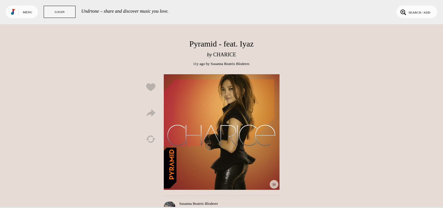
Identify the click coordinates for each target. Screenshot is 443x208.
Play (221, 132)
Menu (27, 12)
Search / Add (414, 11)
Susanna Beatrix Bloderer (230, 64)
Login (60, 12)
